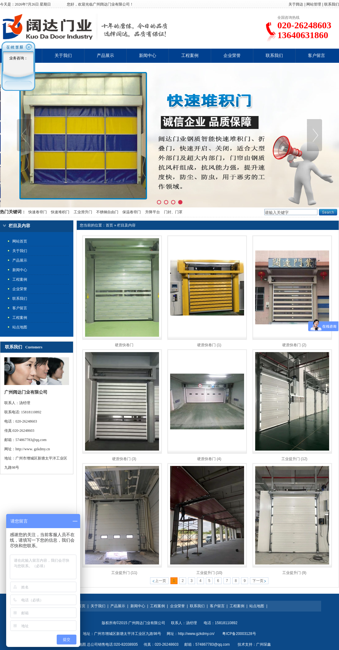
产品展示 (105, 55)
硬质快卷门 (124, 345)
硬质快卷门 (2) (294, 345)
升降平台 (152, 212)
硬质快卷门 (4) (209, 459)
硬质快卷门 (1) (209, 345)
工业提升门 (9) (294, 573)
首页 (109, 225)
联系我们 (331, 4)
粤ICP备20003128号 (239, 634)
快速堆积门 (60, 212)
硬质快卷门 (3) (124, 459)
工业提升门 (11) (124, 573)
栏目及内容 (126, 225)
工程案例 (189, 55)
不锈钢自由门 (107, 212)
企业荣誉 (232, 55)
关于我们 (63, 55)
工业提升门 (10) (209, 573)
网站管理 (313, 4)
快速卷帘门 (37, 212)
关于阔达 (295, 4)
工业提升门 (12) (294, 459)
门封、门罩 (173, 212)
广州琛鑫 (263, 644)
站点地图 (256, 606)
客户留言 (316, 55)
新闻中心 (147, 55)
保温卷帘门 (131, 212)
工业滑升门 (83, 212)
